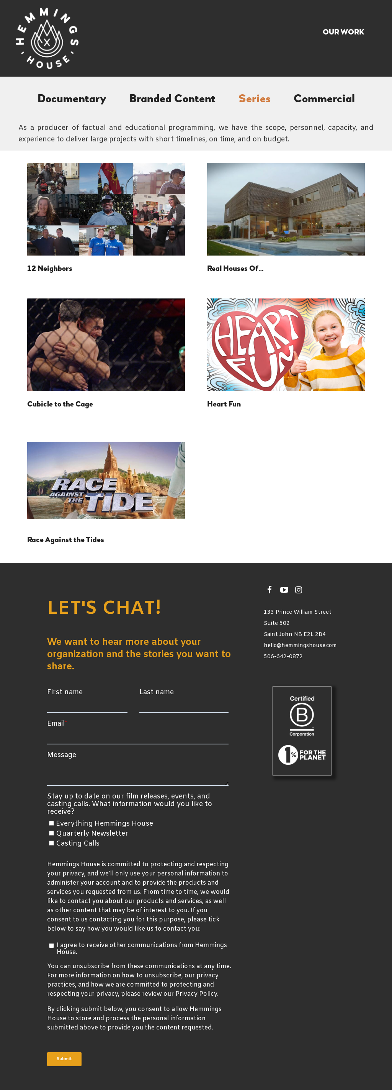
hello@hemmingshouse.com (300, 645)
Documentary (72, 99)
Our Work (343, 32)
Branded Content (172, 99)
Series (254, 99)
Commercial (324, 99)
